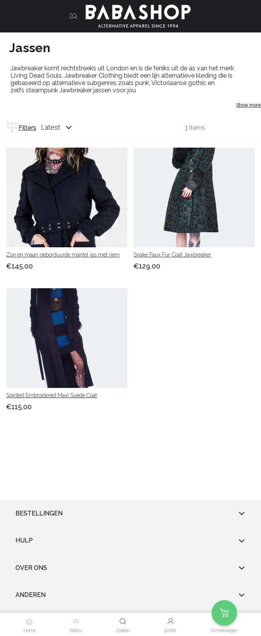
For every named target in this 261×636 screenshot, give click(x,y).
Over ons (130, 568)
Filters (21, 127)
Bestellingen (130, 513)
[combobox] (63, 127)
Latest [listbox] (50, 127)
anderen (130, 595)
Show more (248, 105)
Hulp (130, 541)
